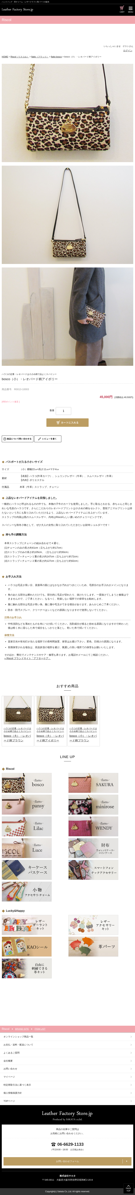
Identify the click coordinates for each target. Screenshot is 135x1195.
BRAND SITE (22, 1029)
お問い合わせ (10, 1068)
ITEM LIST (39, 1029)
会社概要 (8, 1061)
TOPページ (9, 1101)
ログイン (127, 50)
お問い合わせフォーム (67, 1161)
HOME (5, 57)
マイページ (9, 1076)
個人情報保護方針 (13, 1093)
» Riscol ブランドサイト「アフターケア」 (27, 658)
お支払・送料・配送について (18, 1044)
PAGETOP (128, 1189)
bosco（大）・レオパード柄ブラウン (18, 734)
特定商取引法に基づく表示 (17, 1085)
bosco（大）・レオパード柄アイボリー (51, 734)
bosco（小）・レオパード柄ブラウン (83, 734)
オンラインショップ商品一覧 (18, 1036)
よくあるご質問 (12, 1052)
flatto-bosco (56, 57)
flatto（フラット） (40, 57)
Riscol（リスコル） (20, 57)
